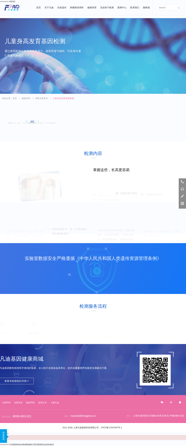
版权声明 (30, 402)
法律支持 (18, 402)
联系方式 (42, 402)
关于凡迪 (49, 7)
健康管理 (91, 7)
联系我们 (134, 7)
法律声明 (6, 402)
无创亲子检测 (107, 7)
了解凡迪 (54, 402)
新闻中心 (121, 7)
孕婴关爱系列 (41, 98)
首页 (38, 7)
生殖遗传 (61, 7)
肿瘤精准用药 (77, 7)
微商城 (146, 7)
